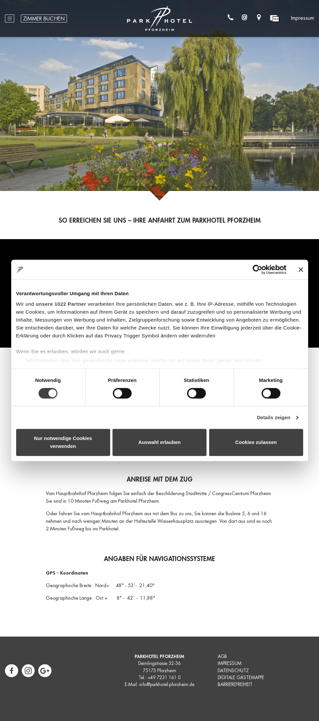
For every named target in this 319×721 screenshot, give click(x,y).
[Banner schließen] (301, 269)
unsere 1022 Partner (61, 304)
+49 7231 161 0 (163, 677)
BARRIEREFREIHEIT (235, 684)
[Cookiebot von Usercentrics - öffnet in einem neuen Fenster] (257, 269)
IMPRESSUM (229, 663)
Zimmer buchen (44, 19)
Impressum (302, 18)
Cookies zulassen (256, 442)
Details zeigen (273, 417)
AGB (222, 656)
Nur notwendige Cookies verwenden (63, 442)
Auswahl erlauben (159, 442)
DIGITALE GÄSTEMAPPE (241, 677)
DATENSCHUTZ (233, 671)
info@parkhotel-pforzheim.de (166, 684)
